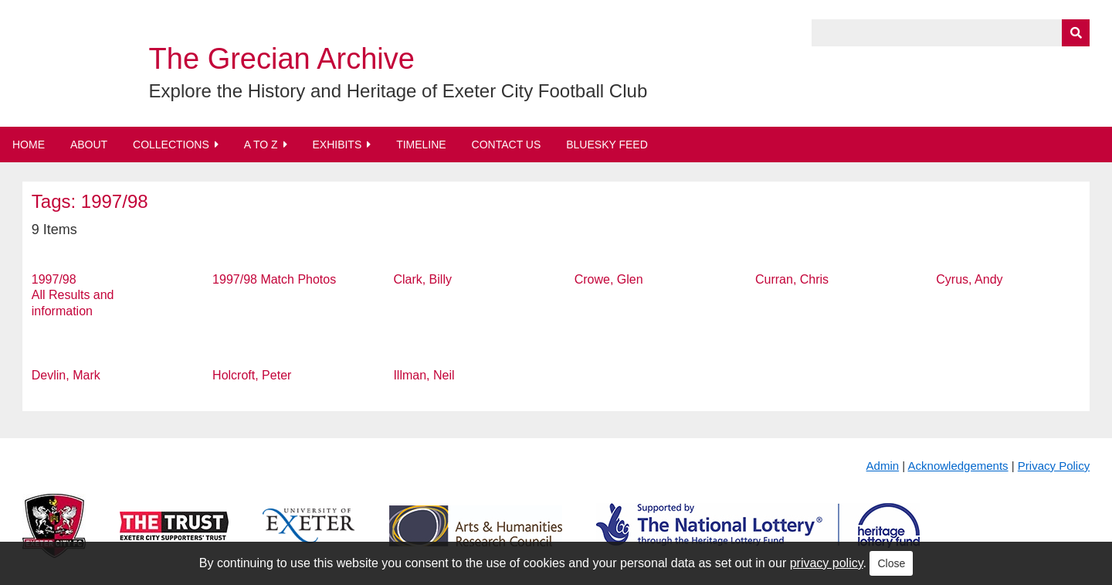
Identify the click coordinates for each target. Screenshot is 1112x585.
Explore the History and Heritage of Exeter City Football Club (398, 90)
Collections (171, 144)
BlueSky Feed (607, 144)
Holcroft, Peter (251, 375)
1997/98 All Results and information (73, 295)
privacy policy (826, 563)
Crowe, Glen (609, 279)
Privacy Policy (1054, 465)
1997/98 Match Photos (274, 279)
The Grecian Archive (282, 59)
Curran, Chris (792, 279)
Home (28, 144)
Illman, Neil (423, 375)
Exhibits (336, 144)
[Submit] (1076, 32)
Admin (883, 465)
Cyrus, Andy (969, 279)
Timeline (421, 144)
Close (891, 563)
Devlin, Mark (66, 375)
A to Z (261, 144)
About (88, 144)
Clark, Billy (422, 279)
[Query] (951, 32)
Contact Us (506, 144)
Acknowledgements (958, 465)
